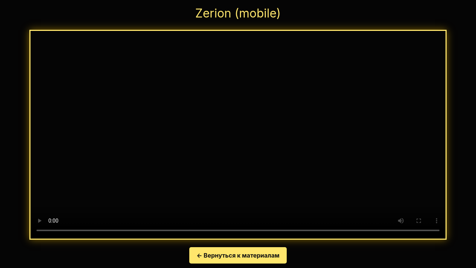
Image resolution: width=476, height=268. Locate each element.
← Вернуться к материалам (238, 255)
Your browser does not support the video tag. (238, 135)
